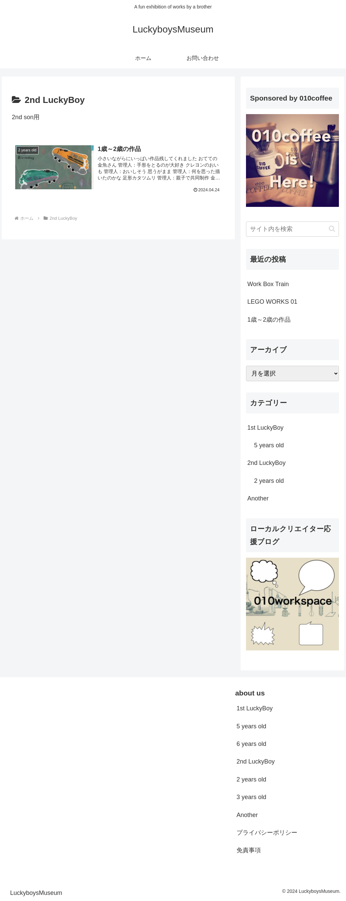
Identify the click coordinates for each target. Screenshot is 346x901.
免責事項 (249, 850)
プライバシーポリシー (267, 832)
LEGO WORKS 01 (272, 301)
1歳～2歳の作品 (269, 319)
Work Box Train (268, 284)
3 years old (251, 797)
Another (247, 815)
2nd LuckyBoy (256, 761)
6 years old (251, 744)
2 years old (251, 779)
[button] (332, 229)
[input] (292, 229)
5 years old (251, 726)
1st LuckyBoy (255, 708)
